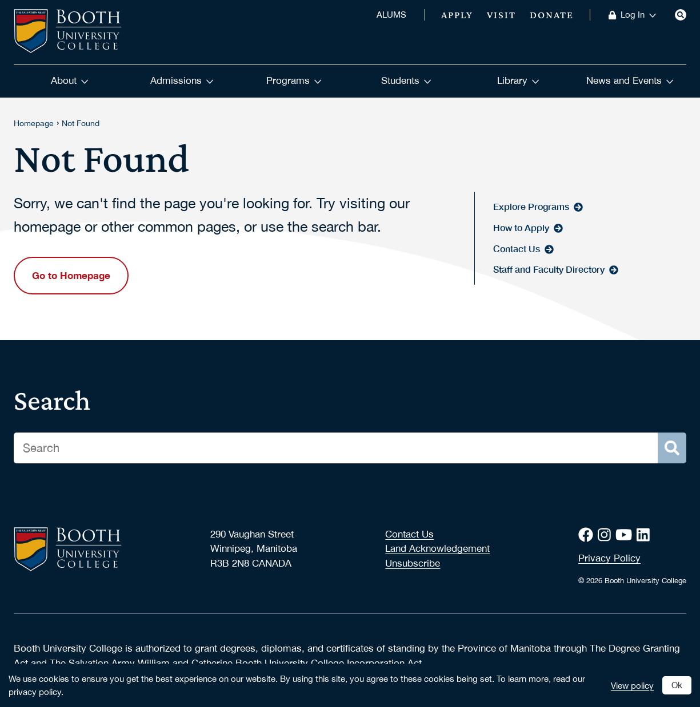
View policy (632, 685)
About (70, 80)
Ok (676, 685)
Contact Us (409, 534)
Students (406, 80)
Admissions (182, 80)
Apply (457, 15)
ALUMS (391, 14)
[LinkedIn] (645, 535)
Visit (501, 15)
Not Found (80, 123)
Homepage (34, 123)
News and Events (630, 80)
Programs (294, 80)
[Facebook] (588, 535)
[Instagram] (606, 535)
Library (518, 80)
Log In (639, 14)
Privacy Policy (609, 558)
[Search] (680, 15)
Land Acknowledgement (437, 548)
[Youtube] (626, 535)
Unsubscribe (412, 563)
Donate (552, 15)
